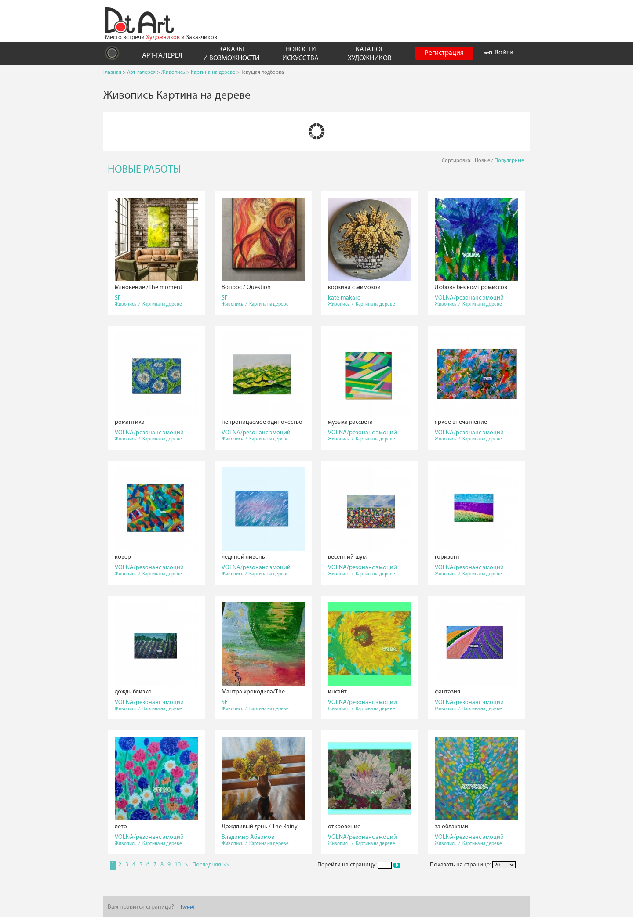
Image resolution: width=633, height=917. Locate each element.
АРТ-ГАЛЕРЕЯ (162, 55)
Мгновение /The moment (148, 287)
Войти (498, 52)
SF (118, 298)
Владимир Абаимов (248, 837)
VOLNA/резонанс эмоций (469, 298)
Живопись (173, 72)
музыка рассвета (350, 422)
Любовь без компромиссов (471, 287)
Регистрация (444, 53)
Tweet (187, 907)
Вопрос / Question (246, 287)
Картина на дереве (213, 72)
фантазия (447, 692)
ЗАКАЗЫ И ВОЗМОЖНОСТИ (231, 53)
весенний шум (347, 557)
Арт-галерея (141, 72)
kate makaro (344, 298)
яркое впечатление (461, 422)
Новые (482, 160)
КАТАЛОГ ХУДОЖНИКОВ (370, 53)
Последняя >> (210, 865)
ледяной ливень (243, 557)
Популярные (509, 160)
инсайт (337, 692)
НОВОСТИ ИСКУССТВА (300, 53)
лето (121, 826)
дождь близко (133, 692)
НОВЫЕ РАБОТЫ (144, 170)
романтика (130, 422)
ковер (123, 557)
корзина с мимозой (354, 287)
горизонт (447, 557)
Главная (112, 72)
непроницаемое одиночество (262, 422)
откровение (344, 826)
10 (178, 865)
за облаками (451, 826)
